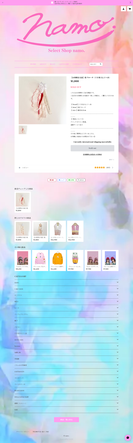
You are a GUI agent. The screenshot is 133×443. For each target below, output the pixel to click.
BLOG (52, 64)
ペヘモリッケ (19, 378)
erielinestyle (19, 372)
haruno (17, 346)
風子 (16, 321)
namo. (17, 283)
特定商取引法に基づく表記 (41, 431)
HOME (33, 64)
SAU (16, 410)
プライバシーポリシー (23, 431)
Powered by (66, 439)
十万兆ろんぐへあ (21, 333)
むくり (17, 308)
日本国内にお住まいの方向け (92, 154)
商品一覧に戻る (66, 420)
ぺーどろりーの (20, 384)
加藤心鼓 (18, 352)
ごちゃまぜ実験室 (21, 365)
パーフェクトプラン (21, 314)
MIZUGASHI (19, 391)
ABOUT (43, 64)
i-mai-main (19, 289)
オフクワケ (18, 295)
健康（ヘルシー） (21, 403)
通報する (111, 159)
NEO (16, 302)
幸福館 (17, 359)
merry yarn (19, 340)
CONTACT (77, 64)
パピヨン (18, 327)
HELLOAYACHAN (22, 397)
